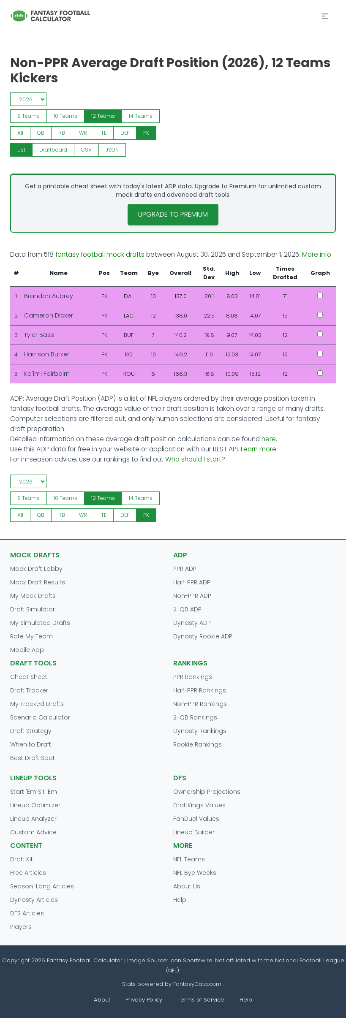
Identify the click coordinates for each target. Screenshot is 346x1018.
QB (40, 132)
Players (21, 927)
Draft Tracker (29, 690)
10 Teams (65, 115)
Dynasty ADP (192, 623)
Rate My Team (31, 636)
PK (146, 132)
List (21, 149)
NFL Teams (189, 859)
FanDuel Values (196, 818)
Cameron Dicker (48, 315)
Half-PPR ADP (191, 582)
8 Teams (28, 115)
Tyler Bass (39, 335)
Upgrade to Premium (173, 214)
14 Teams (141, 115)
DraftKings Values (199, 805)
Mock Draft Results (37, 582)
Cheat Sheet (28, 677)
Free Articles (28, 873)
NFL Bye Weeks (194, 873)
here (269, 438)
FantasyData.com (198, 984)
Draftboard (53, 149)
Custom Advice (33, 832)
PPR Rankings (192, 677)
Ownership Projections (206, 791)
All (20, 132)
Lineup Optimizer (35, 805)
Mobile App (27, 650)
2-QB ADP (187, 609)
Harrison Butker (46, 354)
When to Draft (30, 744)
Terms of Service (200, 1000)
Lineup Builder (194, 832)
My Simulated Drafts (40, 623)
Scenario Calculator (40, 717)
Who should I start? (195, 459)
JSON (112, 149)
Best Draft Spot (32, 758)
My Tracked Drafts (37, 704)
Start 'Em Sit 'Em (33, 791)
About (102, 1000)
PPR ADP (184, 569)
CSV (86, 149)
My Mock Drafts (33, 596)
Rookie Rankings (197, 744)
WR (83, 132)
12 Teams (103, 115)
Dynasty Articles (34, 900)
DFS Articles (27, 913)
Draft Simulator (32, 609)
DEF (124, 132)
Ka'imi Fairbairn (47, 373)
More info (316, 254)
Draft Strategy (31, 731)
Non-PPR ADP (192, 596)
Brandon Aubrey (48, 296)
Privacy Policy (143, 1000)
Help (179, 900)
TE (103, 132)
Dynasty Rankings (199, 731)
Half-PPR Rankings (199, 690)
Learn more (258, 449)
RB (61, 132)
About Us (186, 886)
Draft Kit (21, 859)
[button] (325, 16)
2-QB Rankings (195, 717)
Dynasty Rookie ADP (202, 636)
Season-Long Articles (42, 886)
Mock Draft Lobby (36, 569)
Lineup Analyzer (33, 818)
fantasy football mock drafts (99, 254)
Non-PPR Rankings (200, 704)
